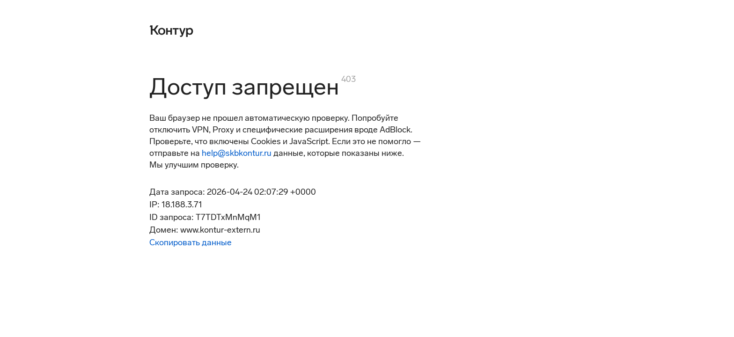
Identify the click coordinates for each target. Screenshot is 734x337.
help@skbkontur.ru (237, 153)
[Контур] (171, 29)
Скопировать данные (190, 242)
